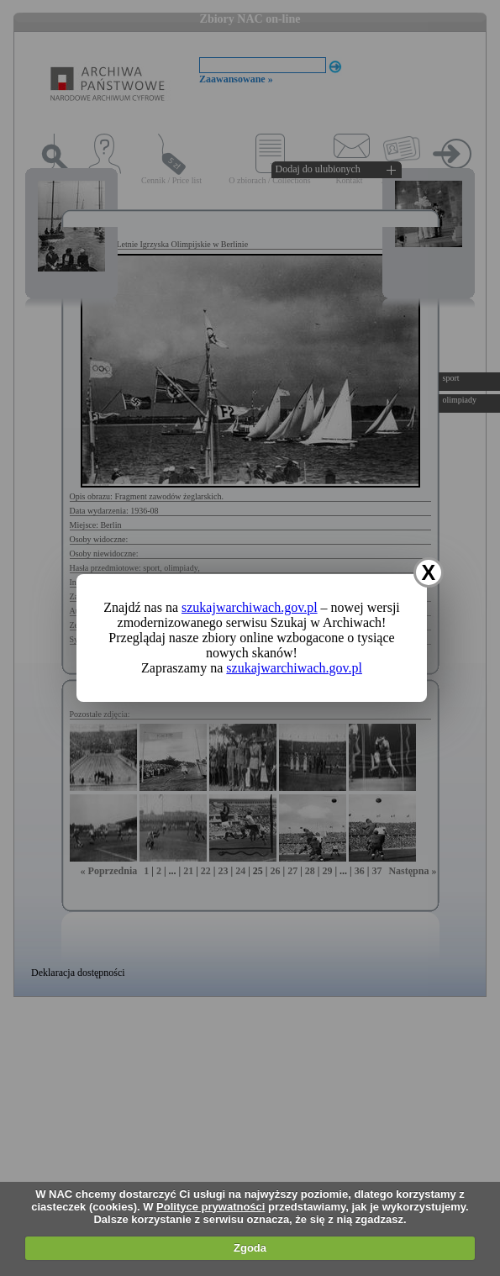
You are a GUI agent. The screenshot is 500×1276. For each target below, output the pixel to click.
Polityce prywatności (210, 1206)
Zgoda (250, 1248)
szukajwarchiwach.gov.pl (250, 607)
